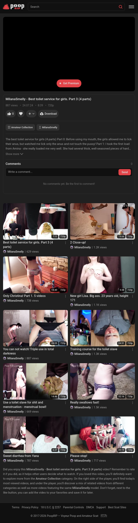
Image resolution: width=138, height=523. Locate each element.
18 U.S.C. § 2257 (51, 507)
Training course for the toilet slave (93, 349)
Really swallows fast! (84, 402)
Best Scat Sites (117, 507)
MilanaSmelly (48, 127)
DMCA (90, 507)
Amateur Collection (20, 127)
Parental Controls (73, 507)
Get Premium (69, 83)
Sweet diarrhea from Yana (21, 456)
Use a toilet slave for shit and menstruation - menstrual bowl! (24, 405)
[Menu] (131, 7)
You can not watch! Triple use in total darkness (28, 351)
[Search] (120, 7)
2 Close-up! (78, 242)
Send (125, 172)
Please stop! (78, 456)
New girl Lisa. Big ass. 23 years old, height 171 (99, 298)
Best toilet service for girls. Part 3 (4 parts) (28, 245)
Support (101, 507)
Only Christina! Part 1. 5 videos (24, 296)
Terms (15, 507)
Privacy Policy (30, 507)
